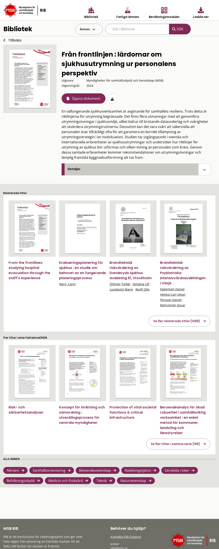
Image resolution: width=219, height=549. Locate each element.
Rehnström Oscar (172, 305)
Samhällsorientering (49, 470)
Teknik (101, 480)
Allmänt (13, 470)
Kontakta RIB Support (126, 537)
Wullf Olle (142, 289)
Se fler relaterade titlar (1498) (176, 321)
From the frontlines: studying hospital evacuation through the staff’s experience (29, 270)
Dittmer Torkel (120, 284)
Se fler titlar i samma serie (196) (175, 444)
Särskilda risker (177, 470)
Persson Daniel (171, 300)
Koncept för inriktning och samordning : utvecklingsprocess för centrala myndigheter (82, 415)
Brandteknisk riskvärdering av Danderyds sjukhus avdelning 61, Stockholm (131, 270)
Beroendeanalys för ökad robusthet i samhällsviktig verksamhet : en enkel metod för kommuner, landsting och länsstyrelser (183, 420)
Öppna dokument (86, 98)
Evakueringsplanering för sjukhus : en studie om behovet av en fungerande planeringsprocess (82, 270)
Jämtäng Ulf (141, 284)
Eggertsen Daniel (172, 289)
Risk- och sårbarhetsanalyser (26, 410)
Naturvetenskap (133, 480)
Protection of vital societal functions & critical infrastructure (133, 412)
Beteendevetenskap (95, 470)
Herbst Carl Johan (172, 294)
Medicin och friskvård (65, 480)
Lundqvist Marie (121, 289)
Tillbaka (14, 40)
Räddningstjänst (138, 470)
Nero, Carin (67, 284)
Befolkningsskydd (21, 480)
